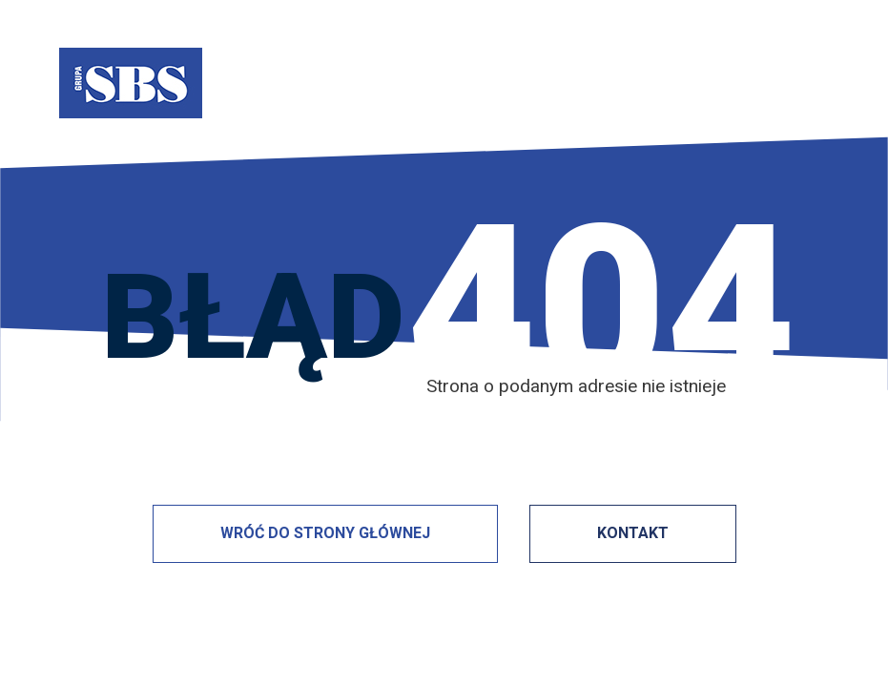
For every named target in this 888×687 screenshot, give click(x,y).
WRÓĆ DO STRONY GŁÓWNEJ (325, 533)
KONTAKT (633, 533)
